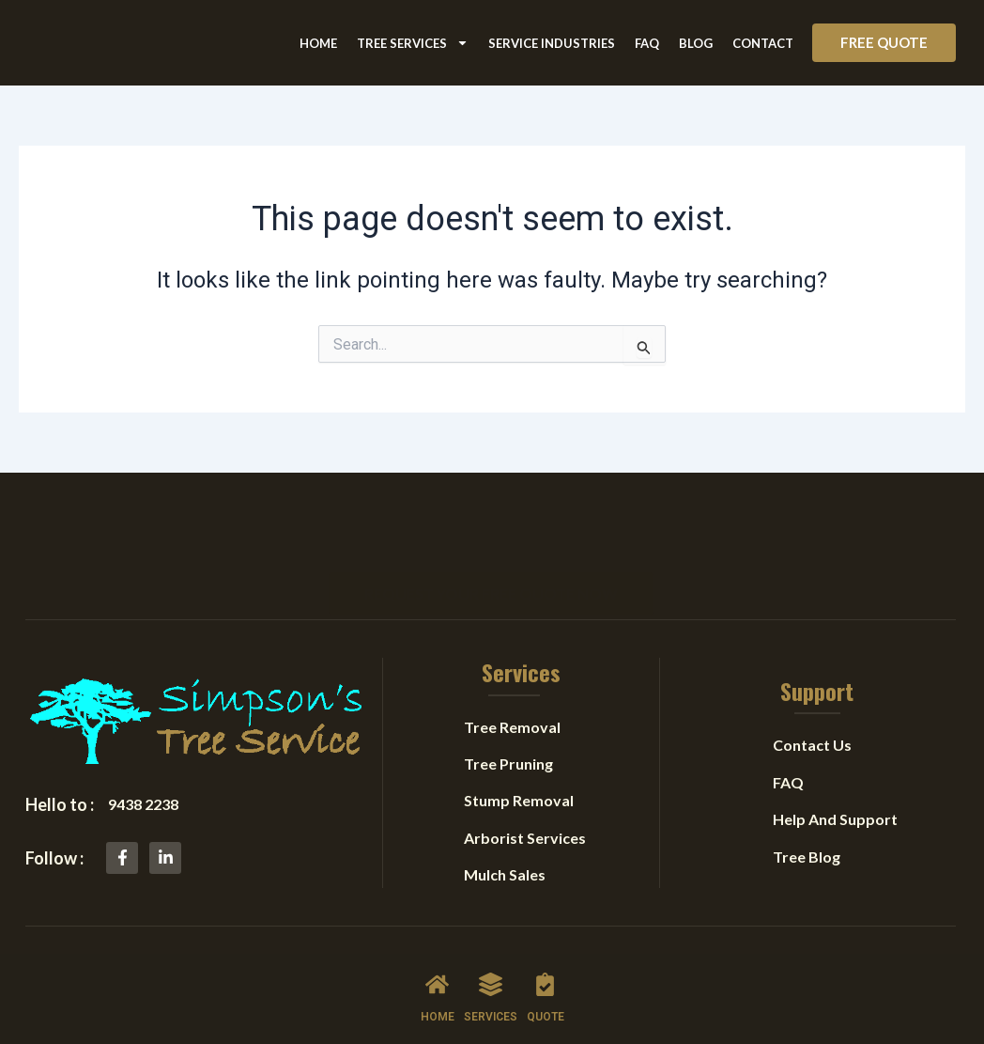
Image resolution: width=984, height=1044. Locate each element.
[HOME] (437, 984)
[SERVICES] (490, 984)
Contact (762, 43)
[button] (884, 42)
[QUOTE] (545, 984)
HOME (437, 1016)
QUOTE (545, 1016)
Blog (696, 43)
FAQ (647, 43)
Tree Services (413, 42)
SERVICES (490, 1016)
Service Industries (551, 43)
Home (318, 43)
